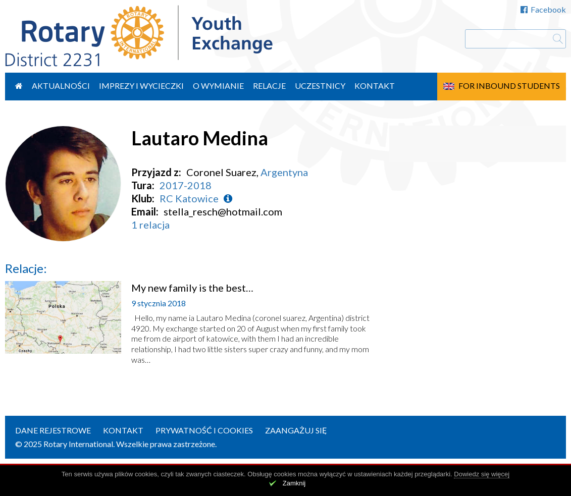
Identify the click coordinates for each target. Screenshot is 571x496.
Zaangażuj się (296, 430)
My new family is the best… (192, 288)
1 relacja (150, 224)
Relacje (269, 85)
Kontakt (374, 85)
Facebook (543, 9)
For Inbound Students (509, 85)
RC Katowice (189, 198)
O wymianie (218, 85)
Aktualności (61, 85)
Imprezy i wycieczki (141, 85)
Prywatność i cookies (204, 430)
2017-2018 (186, 185)
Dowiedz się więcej (481, 474)
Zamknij (294, 483)
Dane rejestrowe (53, 430)
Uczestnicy (320, 85)
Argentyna (284, 172)
